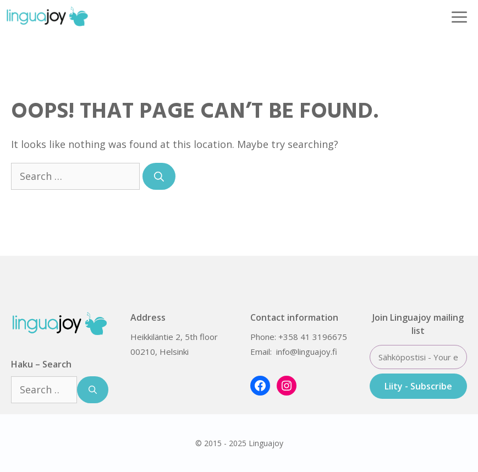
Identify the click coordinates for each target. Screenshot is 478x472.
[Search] (158, 176)
